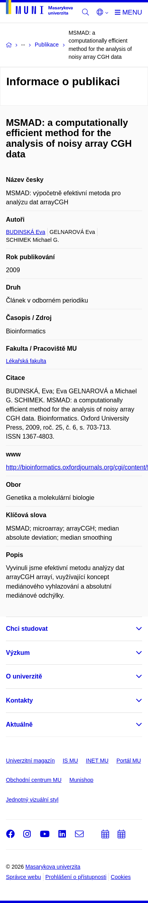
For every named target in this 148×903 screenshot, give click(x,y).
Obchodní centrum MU (34, 780)
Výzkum (18, 652)
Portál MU (128, 760)
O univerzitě (24, 676)
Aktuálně (19, 724)
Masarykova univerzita (52, 867)
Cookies (121, 877)
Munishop (81, 780)
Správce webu (23, 877)
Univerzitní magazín (30, 760)
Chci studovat (27, 628)
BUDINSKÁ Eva (25, 232)
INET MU (97, 760)
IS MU (70, 760)
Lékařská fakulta (26, 361)
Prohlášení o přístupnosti (76, 877)
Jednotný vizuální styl (32, 799)
